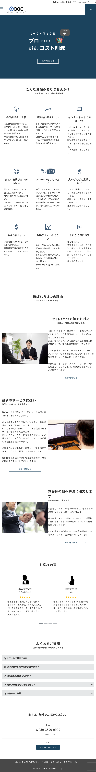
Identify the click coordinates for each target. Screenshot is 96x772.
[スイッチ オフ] (90, 9)
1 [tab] (41, 623)
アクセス (92, 2)
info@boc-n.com (48, 747)
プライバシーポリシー (72, 762)
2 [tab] (45, 623)
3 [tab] (50, 623)
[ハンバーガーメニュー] (1, 9)
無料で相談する (48, 61)
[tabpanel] (25, 596)
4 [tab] (55, 623)
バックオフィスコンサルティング (51, 769)
